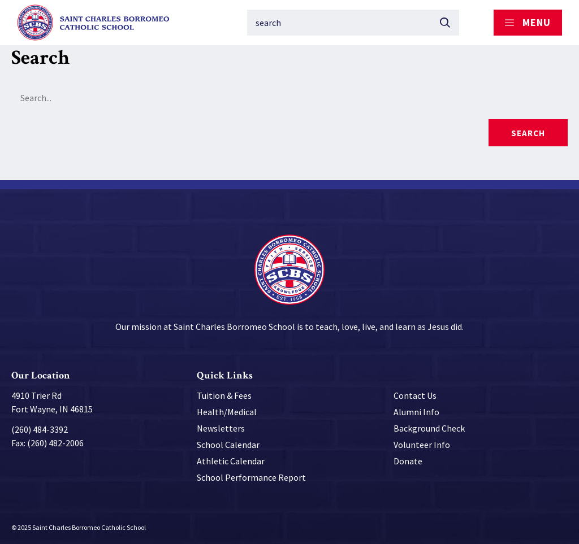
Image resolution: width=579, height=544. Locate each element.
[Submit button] (445, 23)
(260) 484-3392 (39, 429)
